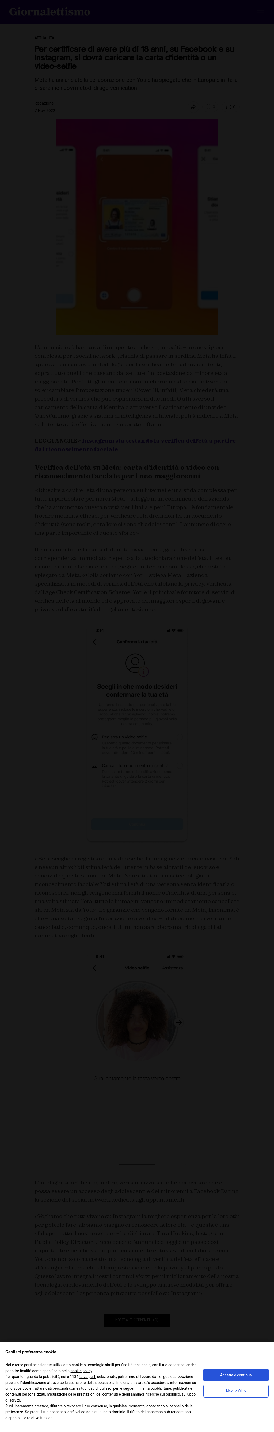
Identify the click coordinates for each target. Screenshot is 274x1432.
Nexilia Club (236, 1391)
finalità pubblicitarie (154, 1388)
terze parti (87, 1377)
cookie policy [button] (81, 1371)
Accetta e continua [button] (236, 1375)
